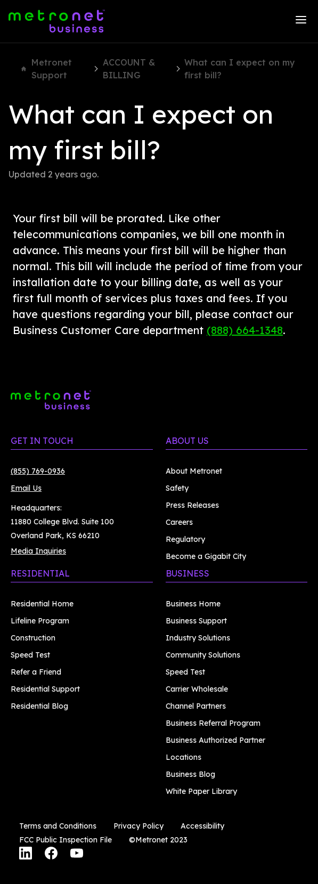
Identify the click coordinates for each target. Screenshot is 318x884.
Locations (183, 757)
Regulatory (185, 539)
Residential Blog (39, 706)
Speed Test (30, 655)
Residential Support (45, 689)
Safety (177, 488)
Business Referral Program (213, 723)
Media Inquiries (38, 551)
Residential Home (42, 604)
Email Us (26, 488)
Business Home (193, 604)
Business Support (196, 621)
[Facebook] (51, 855)
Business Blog (190, 774)
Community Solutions (203, 655)
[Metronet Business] (57, 21)
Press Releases (192, 505)
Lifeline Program (40, 621)
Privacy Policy (138, 826)
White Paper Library (201, 791)
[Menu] (301, 21)
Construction (33, 638)
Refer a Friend (36, 672)
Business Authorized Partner (215, 740)
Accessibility (202, 826)
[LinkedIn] (25, 855)
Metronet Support (46, 68)
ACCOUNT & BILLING (129, 68)
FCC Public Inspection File (65, 840)
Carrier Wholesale (197, 689)
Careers (179, 522)
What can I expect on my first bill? (239, 68)
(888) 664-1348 (245, 330)
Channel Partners (196, 706)
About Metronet (194, 471)
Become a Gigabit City (206, 556)
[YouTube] (76, 855)
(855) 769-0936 (38, 471)
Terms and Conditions (57, 826)
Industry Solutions (198, 638)
